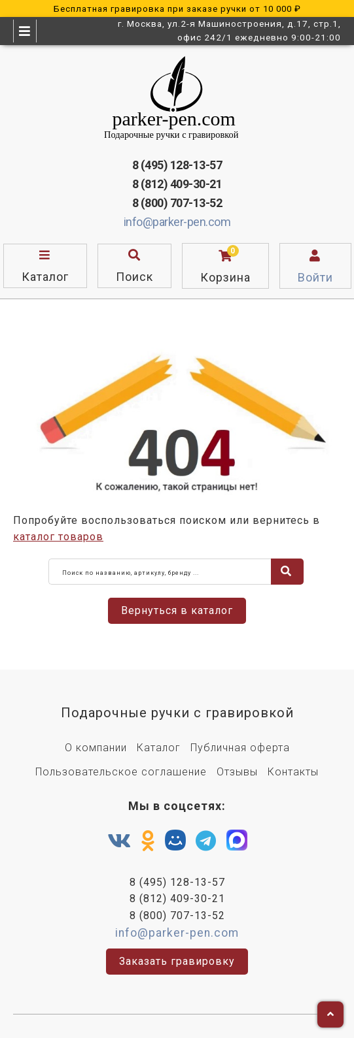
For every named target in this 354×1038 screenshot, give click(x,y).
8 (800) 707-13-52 (177, 203)
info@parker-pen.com (177, 222)
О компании (96, 747)
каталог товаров (58, 536)
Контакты (293, 772)
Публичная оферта (240, 747)
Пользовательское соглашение (121, 772)
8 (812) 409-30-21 (177, 184)
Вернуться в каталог (177, 610)
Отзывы (237, 772)
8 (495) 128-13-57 (177, 165)
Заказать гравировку (177, 961)
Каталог (159, 747)
